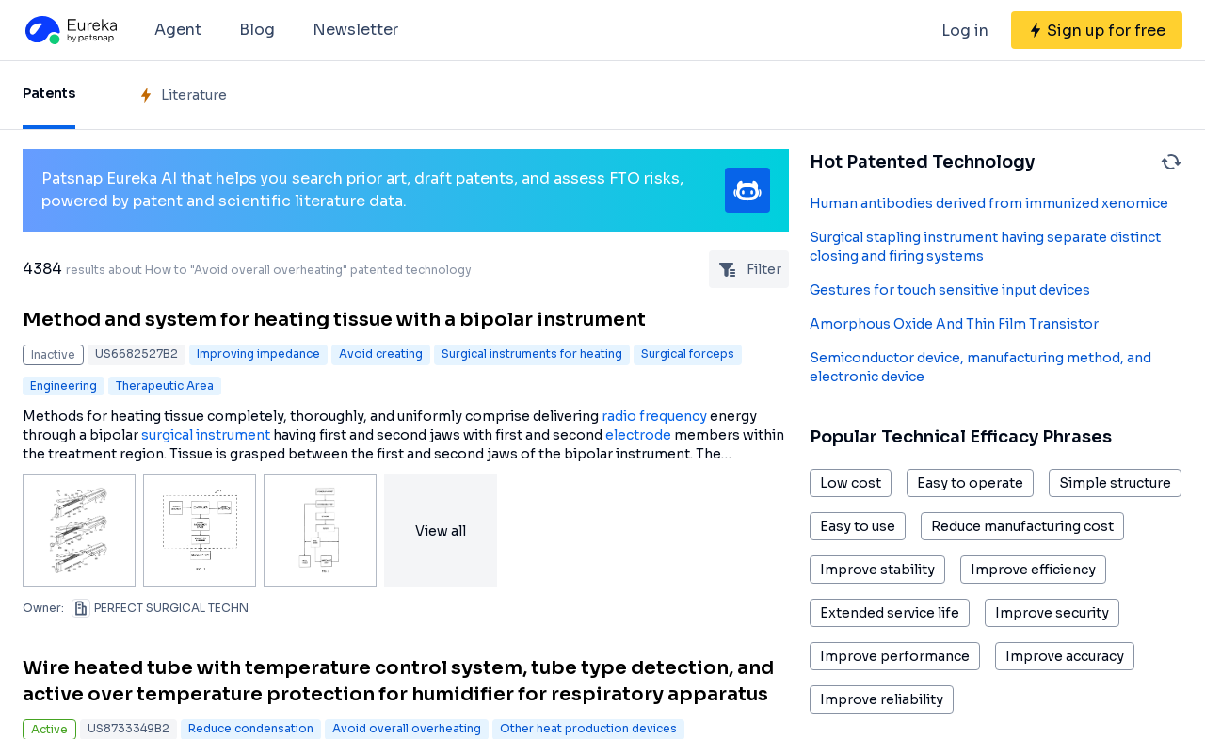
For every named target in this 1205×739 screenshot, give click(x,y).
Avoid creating (381, 353)
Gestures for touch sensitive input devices (950, 289)
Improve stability (877, 569)
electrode (638, 434)
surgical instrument (205, 434)
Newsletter (355, 30)
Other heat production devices (588, 728)
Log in (964, 30)
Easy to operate (970, 482)
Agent (177, 30)
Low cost (850, 482)
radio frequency (654, 416)
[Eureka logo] (70, 30)
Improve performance (895, 656)
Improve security (1052, 612)
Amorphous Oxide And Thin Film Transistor (954, 323)
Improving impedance (258, 353)
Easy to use (857, 526)
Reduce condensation (250, 728)
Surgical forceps (687, 353)
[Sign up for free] (1096, 30)
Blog (257, 30)
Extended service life (889, 612)
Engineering (63, 385)
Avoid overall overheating (406, 728)
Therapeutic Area (165, 385)
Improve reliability (881, 699)
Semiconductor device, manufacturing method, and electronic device (980, 367)
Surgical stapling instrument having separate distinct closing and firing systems (985, 247)
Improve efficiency (1033, 569)
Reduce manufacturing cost (1022, 526)
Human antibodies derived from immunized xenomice (989, 203)
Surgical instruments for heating (532, 353)
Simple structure (1115, 482)
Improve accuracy (1064, 656)
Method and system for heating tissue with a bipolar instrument (334, 319)
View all (440, 530)
